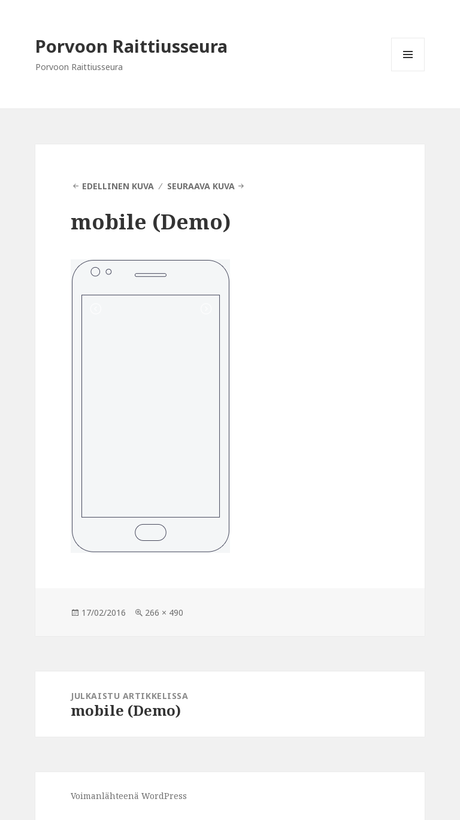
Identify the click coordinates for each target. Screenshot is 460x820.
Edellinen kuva (118, 186)
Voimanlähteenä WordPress (129, 795)
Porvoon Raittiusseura (131, 46)
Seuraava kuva (201, 186)
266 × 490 (164, 612)
